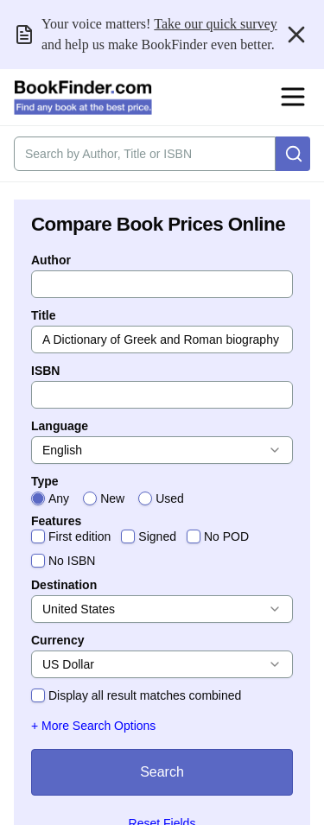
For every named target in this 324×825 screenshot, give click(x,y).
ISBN (45, 371)
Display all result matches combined (144, 695)
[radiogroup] (162, 498)
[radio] (38, 498)
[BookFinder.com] (83, 97)
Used (170, 498)
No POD (226, 536)
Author (51, 260)
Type (45, 481)
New (112, 498)
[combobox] (162, 450)
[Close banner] (296, 34)
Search (162, 772)
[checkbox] (38, 536)
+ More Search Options (93, 726)
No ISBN (71, 561)
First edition (79, 536)
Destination (64, 585)
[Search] (293, 153)
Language (59, 426)
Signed (157, 536)
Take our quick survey (215, 23)
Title (43, 315)
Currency (57, 640)
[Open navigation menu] (293, 96)
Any (58, 498)
